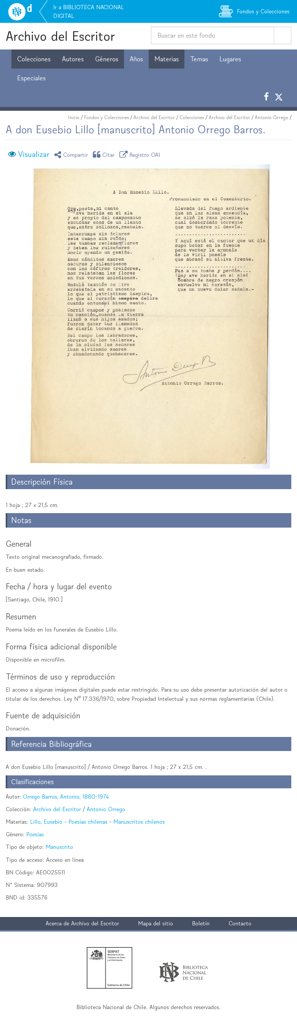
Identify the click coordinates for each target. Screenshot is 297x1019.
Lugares (230, 59)
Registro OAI (141, 154)
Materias (166, 59)
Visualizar (33, 154)
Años (136, 59)
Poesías (35, 834)
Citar (105, 154)
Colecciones (34, 59)
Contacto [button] (240, 923)
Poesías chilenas (87, 821)
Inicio (73, 117)
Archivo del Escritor (60, 36)
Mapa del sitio (155, 923)
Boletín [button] (201, 923)
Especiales (31, 78)
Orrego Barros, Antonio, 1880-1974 (66, 796)
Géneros (106, 59)
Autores (73, 59)
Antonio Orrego (271, 117)
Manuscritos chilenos (139, 821)
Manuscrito (59, 846)
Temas (199, 59)
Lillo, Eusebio (46, 821)
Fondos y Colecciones (106, 117)
